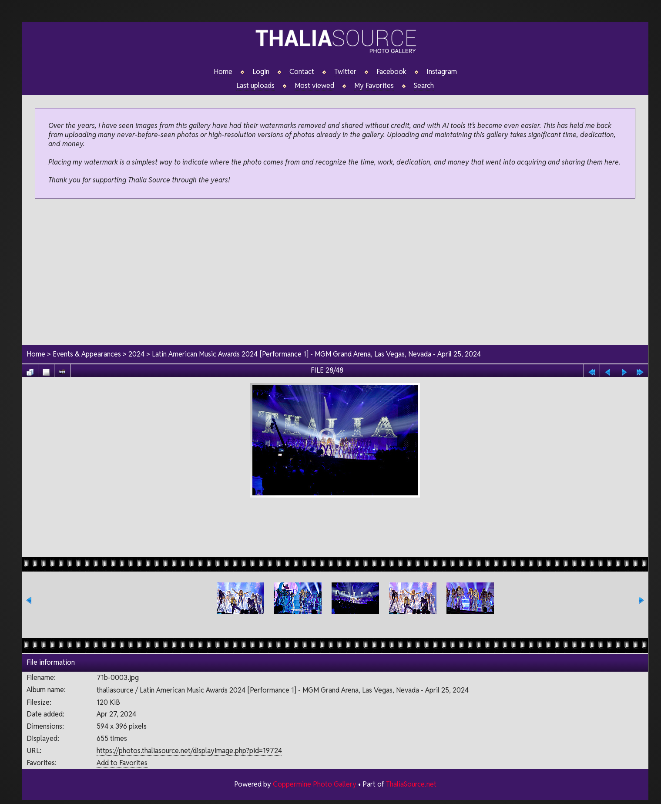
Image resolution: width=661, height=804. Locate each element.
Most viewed (314, 85)
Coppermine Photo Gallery (314, 784)
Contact (301, 71)
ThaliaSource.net (411, 784)
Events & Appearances (87, 354)
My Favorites (374, 85)
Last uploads (255, 85)
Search (424, 85)
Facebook (391, 71)
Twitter (345, 71)
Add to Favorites (122, 762)
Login (260, 71)
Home (223, 71)
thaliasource (115, 690)
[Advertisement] (335, 272)
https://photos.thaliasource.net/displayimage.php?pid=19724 (189, 750)
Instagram (441, 71)
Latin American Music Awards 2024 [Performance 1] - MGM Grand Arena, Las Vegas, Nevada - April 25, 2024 (316, 354)
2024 (136, 354)
